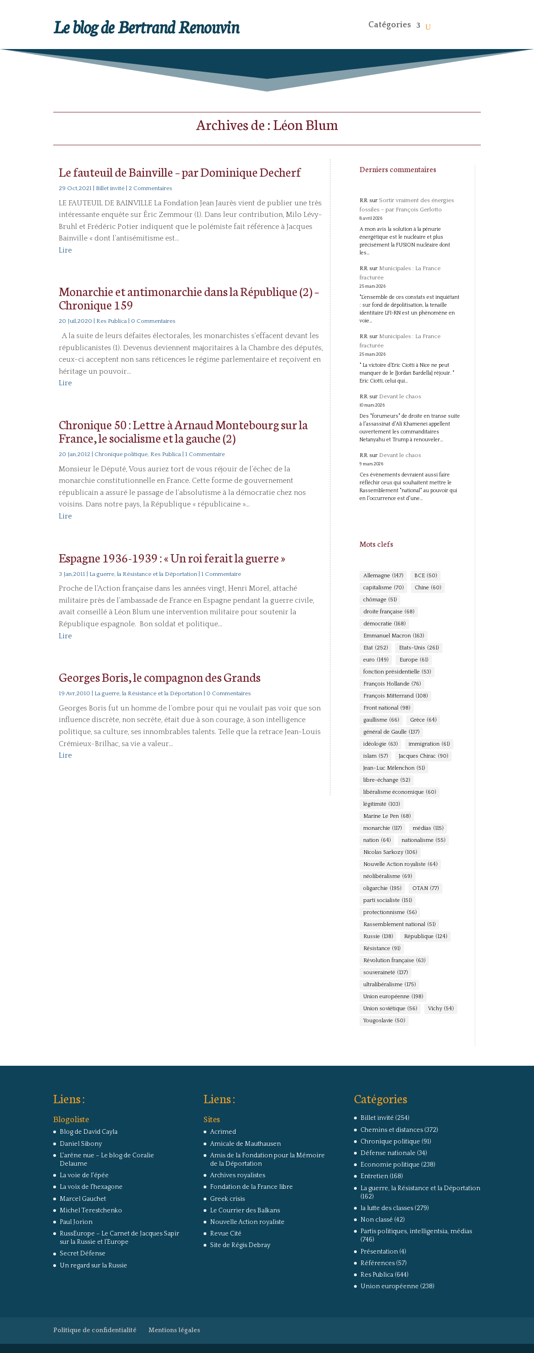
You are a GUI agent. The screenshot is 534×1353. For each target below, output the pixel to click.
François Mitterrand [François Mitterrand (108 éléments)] (395, 696)
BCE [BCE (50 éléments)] (425, 576)
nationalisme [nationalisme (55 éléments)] (423, 840)
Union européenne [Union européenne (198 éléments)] (393, 997)
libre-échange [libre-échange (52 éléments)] (386, 780)
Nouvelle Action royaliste (247, 1222)
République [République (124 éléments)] (425, 937)
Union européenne (389, 1286)
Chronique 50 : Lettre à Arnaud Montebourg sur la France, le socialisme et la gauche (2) (183, 430)
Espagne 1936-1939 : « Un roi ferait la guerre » (172, 557)
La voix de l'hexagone (91, 1187)
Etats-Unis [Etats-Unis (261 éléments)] (419, 648)
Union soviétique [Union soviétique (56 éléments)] (390, 1009)
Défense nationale (388, 1153)
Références (377, 1263)
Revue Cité (226, 1233)
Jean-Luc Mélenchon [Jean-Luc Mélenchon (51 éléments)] (394, 768)
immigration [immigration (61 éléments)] (429, 744)
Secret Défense (83, 1253)
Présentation (379, 1251)
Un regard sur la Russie (93, 1265)
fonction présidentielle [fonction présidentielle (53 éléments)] (397, 672)
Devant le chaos (400, 396)
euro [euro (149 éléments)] (375, 660)
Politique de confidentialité (95, 1330)
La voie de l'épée (84, 1175)
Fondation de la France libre (251, 1187)
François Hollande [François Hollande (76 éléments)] (392, 684)
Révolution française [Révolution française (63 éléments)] (394, 961)
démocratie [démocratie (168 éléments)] (384, 624)
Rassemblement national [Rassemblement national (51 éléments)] (399, 925)
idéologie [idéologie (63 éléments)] (380, 744)
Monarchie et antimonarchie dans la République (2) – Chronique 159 (189, 297)
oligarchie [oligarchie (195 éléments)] (382, 888)
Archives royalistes (237, 1175)
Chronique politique (121, 454)
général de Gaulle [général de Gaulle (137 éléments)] (391, 732)
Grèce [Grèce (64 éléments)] (423, 720)
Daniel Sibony (81, 1144)
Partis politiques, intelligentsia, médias (416, 1231)
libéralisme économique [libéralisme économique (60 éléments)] (399, 792)
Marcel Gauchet (83, 1199)
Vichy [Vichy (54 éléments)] (440, 1009)
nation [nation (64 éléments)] (377, 840)
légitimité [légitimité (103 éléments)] (381, 804)
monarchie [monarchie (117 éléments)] (382, 828)
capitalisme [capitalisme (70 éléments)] (383, 588)
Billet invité (110, 188)
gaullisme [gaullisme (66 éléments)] (381, 720)
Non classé (376, 1219)
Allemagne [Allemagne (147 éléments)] (383, 576)
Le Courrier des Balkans (245, 1210)
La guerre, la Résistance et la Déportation (143, 574)
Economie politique (390, 1164)
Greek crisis (227, 1199)
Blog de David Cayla (89, 1132)
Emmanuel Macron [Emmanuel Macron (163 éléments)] (393, 636)
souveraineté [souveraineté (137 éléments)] (385, 973)
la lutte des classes (386, 1208)
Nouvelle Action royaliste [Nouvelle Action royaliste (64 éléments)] (400, 864)
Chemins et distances (391, 1130)
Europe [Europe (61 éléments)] (413, 660)
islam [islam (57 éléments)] (375, 756)
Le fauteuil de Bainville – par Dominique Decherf (180, 171)
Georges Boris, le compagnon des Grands (160, 676)
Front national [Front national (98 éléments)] (386, 708)
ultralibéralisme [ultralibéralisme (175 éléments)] (389, 985)
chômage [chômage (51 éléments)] (380, 600)
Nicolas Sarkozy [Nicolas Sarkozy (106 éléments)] (390, 852)
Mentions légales (174, 1330)
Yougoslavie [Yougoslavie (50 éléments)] (384, 1021)
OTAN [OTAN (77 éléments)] (425, 888)
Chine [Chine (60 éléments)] (428, 588)
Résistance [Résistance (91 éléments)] (381, 949)
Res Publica (111, 321)
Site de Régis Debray (240, 1245)
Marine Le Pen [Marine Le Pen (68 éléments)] (386, 816)
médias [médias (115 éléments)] (428, 828)
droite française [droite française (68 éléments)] (388, 612)
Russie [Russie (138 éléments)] (378, 937)
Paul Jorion (76, 1222)
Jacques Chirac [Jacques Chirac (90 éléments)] (423, 756)
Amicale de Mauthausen (245, 1144)
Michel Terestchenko (91, 1210)
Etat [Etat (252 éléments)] (375, 648)
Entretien (374, 1176)
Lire (65, 250)
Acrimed (223, 1132)
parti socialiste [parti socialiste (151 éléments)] (387, 900)
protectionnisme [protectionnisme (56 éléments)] (389, 912)
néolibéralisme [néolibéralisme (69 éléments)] (387, 876)
